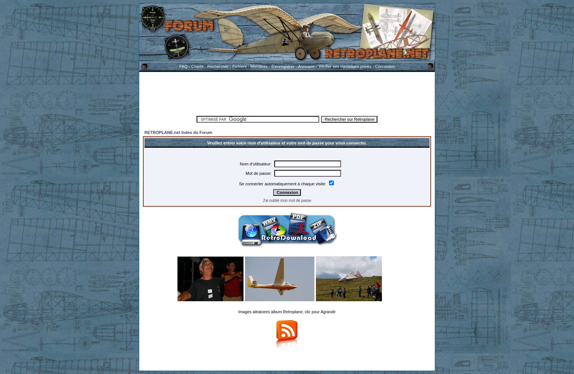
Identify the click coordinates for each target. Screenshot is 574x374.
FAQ (183, 66)
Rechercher (218, 66)
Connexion (385, 66)
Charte (197, 66)
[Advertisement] (287, 93)
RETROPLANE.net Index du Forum (178, 132)
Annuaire (306, 66)
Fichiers (239, 66)
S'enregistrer (283, 66)
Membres (258, 66)
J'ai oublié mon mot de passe (287, 200)
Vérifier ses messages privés (344, 66)
